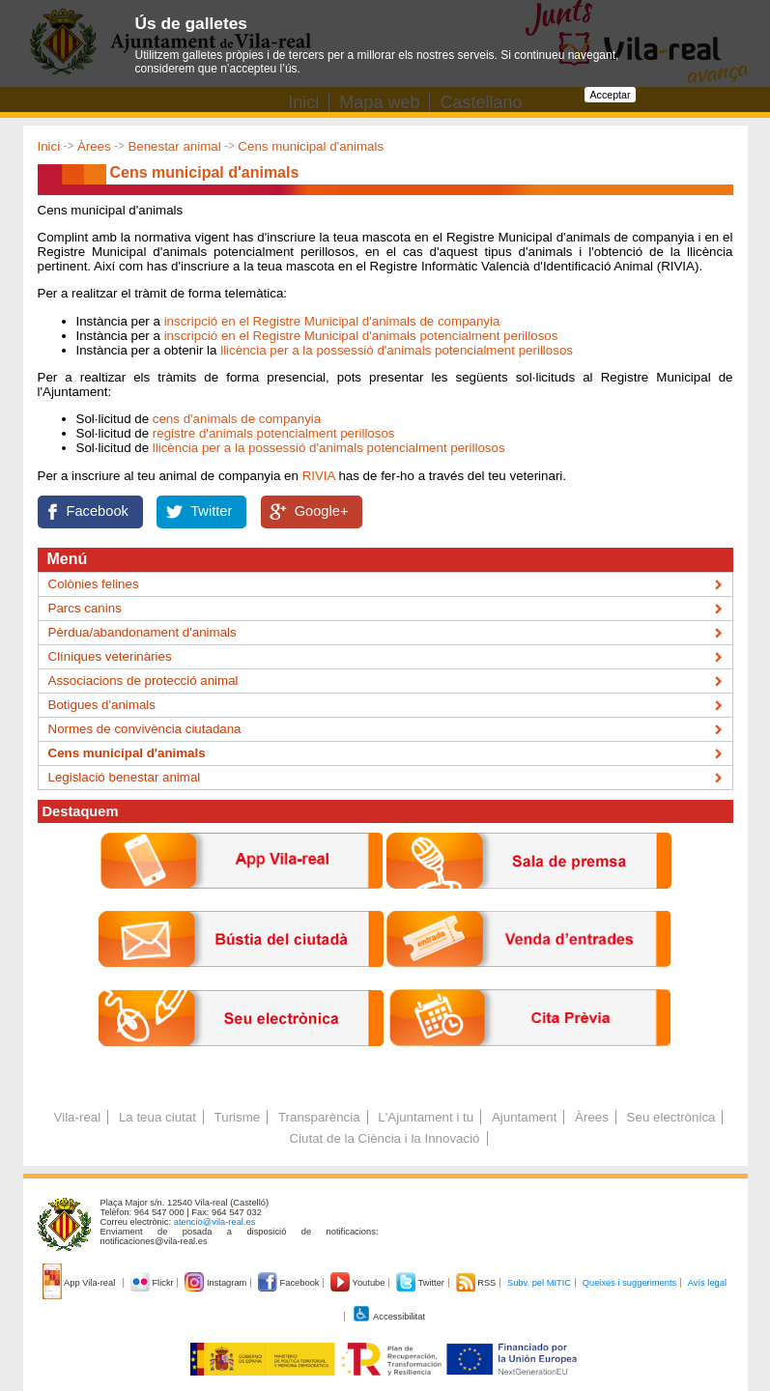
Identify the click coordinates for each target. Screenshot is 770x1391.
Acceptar (609, 94)
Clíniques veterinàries (110, 656)
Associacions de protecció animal (143, 680)
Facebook (97, 511)
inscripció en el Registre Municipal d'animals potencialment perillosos (361, 335)
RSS (477, 1283)
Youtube (358, 1283)
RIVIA (318, 475)
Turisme (237, 1117)
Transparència (319, 1117)
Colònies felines (93, 584)
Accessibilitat (388, 1316)
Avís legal (707, 1283)
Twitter (211, 511)
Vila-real (77, 1117)
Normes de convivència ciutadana (145, 729)
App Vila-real (80, 1283)
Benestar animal (174, 146)
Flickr (153, 1283)
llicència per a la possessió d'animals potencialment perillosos (396, 350)
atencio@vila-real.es (215, 1222)
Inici (49, 146)
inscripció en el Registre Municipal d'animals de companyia (332, 321)
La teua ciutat (157, 1117)
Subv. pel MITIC (539, 1283)
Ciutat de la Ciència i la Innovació (384, 1138)
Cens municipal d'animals (311, 146)
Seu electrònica (671, 1117)
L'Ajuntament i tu (425, 1117)
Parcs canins (85, 608)
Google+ (322, 511)
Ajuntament (524, 1117)
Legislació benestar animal (124, 777)
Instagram (217, 1283)
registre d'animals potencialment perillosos (274, 433)
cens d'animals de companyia (237, 419)
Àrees (94, 146)
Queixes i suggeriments (629, 1283)
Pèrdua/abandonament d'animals (142, 632)
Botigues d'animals (102, 704)
